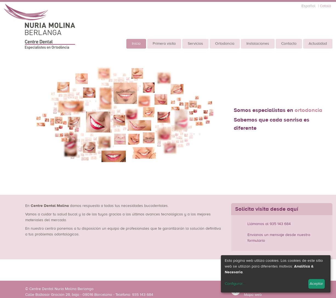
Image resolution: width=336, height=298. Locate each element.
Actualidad (318, 43)
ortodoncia (308, 110)
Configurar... (235, 283)
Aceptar (316, 283)
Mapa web (253, 294)
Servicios (195, 43)
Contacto (289, 43)
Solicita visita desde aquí (266, 209)
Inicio (136, 43)
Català (325, 6)
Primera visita (164, 43)
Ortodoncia (224, 43)
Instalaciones (257, 43)
